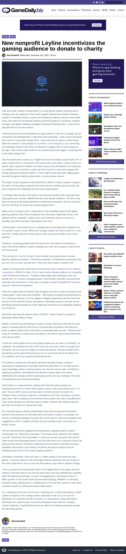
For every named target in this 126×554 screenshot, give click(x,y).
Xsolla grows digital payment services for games (112, 140)
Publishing (86, 10)
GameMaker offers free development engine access (113, 128)
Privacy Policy (101, 550)
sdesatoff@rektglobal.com (65, 531)
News (53, 10)
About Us (76, 550)
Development (73, 10)
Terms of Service (117, 550)
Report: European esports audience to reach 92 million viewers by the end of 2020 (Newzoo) (113, 281)
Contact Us (87, 550)
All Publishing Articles (106, 237)
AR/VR (105, 10)
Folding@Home (63, 282)
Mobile (113, 10)
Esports (96, 10)
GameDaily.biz (14, 550)
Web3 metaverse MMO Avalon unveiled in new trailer (113, 151)
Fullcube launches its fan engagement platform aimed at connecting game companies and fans (114, 307)
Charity (5, 540)
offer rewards (47, 169)
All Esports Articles (106, 317)
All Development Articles (106, 162)
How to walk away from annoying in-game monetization (113, 204)
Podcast (61, 10)
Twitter (6, 533)
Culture (120, 10)
